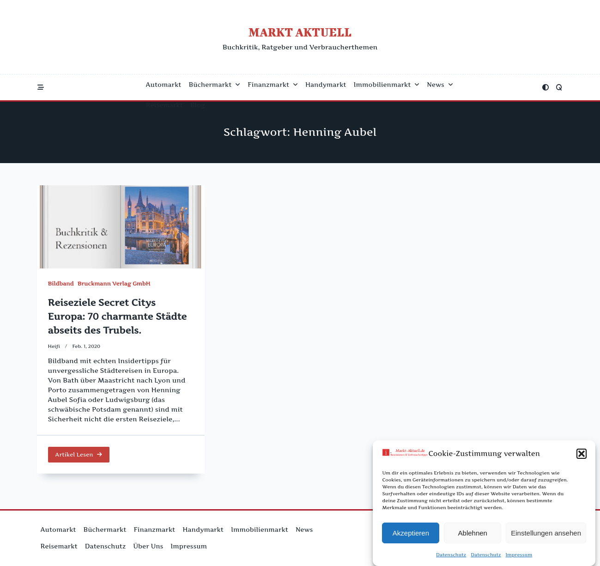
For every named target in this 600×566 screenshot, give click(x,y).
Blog (197, 105)
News (440, 84)
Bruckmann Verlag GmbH (114, 283)
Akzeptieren (411, 534)
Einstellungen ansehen (546, 534)
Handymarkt (325, 84)
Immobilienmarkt (387, 84)
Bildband (61, 283)
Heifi (54, 346)
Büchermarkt (215, 84)
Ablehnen (472, 534)
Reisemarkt (164, 105)
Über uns (148, 546)
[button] (581, 455)
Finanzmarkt (273, 84)
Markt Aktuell (300, 32)
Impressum (518, 556)
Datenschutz (451, 556)
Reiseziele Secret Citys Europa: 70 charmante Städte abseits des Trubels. (117, 316)
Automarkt (164, 84)
